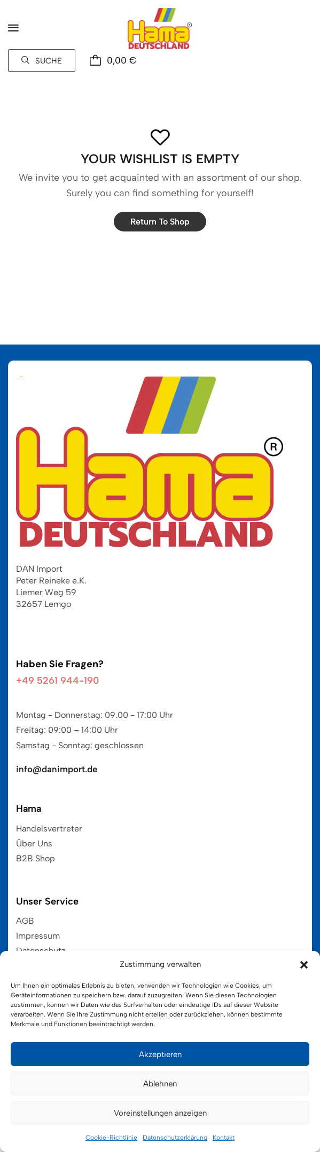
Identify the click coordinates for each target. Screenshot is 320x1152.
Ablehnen (160, 1084)
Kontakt (224, 1137)
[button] (304, 964)
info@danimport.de (57, 769)
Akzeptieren (160, 1054)
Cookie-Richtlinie (111, 1137)
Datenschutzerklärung (175, 1137)
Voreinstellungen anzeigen (160, 1113)
